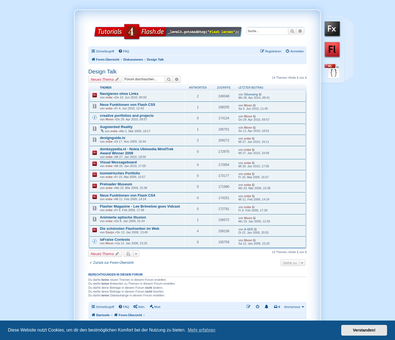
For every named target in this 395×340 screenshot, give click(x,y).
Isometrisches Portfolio (120, 173)
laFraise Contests (115, 239)
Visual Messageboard (118, 162)
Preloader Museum (116, 184)
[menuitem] (123, 51)
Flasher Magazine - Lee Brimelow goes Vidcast (140, 206)
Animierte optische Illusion (123, 217)
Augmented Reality (116, 127)
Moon (248, 105)
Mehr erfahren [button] (201, 330)
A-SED (248, 229)
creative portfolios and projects (127, 116)
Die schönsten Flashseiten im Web (129, 228)
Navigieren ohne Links (119, 94)
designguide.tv (112, 138)
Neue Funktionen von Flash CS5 (127, 105)
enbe (109, 97)
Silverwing (251, 94)
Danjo (110, 232)
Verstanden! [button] (364, 330)
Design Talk (102, 72)
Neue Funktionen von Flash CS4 (127, 195)
